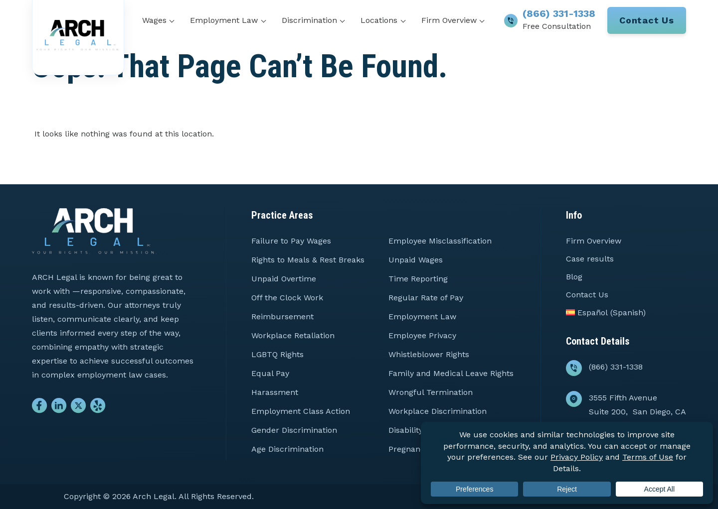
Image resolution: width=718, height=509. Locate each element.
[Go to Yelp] (98, 408)
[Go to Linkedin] (59, 408)
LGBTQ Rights (277, 354)
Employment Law (224, 20)
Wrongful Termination (430, 392)
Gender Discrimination (294, 430)
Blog (574, 276)
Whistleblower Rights (428, 354)
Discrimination (309, 20)
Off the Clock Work (287, 297)
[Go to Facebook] (39, 408)
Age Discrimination (287, 449)
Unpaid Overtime (283, 278)
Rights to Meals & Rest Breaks (307, 259)
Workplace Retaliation (293, 335)
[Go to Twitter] (78, 408)
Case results (590, 258)
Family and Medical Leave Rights (451, 373)
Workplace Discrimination (437, 411)
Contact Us (646, 20)
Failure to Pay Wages (291, 241)
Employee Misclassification (440, 241)
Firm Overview (449, 20)
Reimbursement (282, 316)
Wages (154, 20)
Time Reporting (418, 278)
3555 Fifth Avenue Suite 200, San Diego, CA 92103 (637, 411)
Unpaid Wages (415, 259)
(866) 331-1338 (559, 13)
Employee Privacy (422, 335)
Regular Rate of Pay (425, 297)
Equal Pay (270, 373)
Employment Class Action (300, 411)
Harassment (274, 392)
